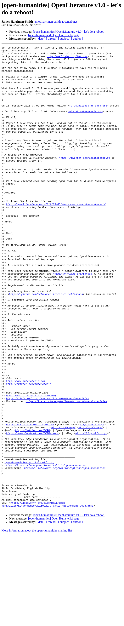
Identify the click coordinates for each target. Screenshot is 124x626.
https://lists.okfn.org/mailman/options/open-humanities (66, 472)
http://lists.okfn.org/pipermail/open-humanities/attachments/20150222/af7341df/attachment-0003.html (47, 596)
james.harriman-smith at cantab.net (55, 21)
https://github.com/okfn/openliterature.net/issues (46, 344)
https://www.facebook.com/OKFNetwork (32, 511)
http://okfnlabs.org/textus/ (67, 58)
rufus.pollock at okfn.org (88, 117)
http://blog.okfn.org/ (91, 511)
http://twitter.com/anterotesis (28, 451)
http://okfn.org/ (92, 500)
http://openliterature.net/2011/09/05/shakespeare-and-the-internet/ (55, 236)
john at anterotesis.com (85, 124)
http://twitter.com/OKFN (32, 507)
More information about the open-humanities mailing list (37, 622)
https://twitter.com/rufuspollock (30, 500)
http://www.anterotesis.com (25, 448)
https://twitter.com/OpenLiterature (84, 180)
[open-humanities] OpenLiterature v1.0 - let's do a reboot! (69, 31)
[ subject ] (64, 38)
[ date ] (41, 38)
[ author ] (77, 38)
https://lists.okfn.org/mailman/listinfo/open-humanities (47, 469)
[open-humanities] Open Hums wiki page (53, 35)
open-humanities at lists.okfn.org (31, 465)
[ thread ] (51, 38)
